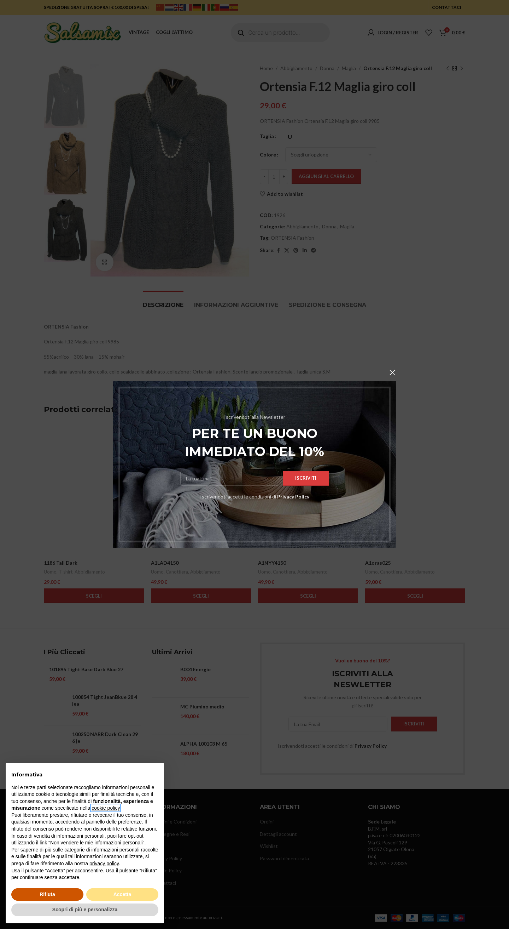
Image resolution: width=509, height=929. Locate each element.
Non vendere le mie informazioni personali (96, 842)
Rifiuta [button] (47, 894)
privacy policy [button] (104, 863)
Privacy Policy (293, 497)
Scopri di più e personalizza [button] (84, 909)
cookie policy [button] (105, 808)
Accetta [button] (122, 894)
